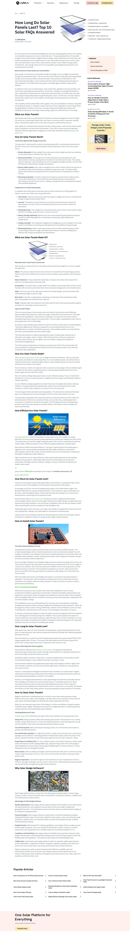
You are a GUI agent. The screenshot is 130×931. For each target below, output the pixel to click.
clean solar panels (23, 716)
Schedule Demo (107, 3)
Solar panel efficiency (22, 437)
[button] (38, 3)
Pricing (76, 3)
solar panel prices (36, 499)
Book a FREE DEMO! (22, 475)
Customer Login (92, 3)
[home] (22, 3)
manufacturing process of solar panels (31, 358)
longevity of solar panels (43, 650)
